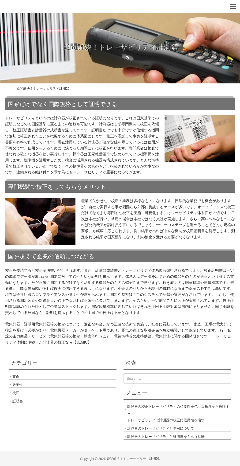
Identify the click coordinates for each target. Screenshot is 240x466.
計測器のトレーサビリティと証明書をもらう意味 (166, 437)
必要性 (17, 385)
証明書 (17, 401)
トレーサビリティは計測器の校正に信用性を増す (166, 420)
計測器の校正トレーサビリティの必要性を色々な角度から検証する (178, 409)
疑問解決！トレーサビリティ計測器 (120, 47)
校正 (15, 393)
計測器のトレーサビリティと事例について (160, 428)
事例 (15, 377)
